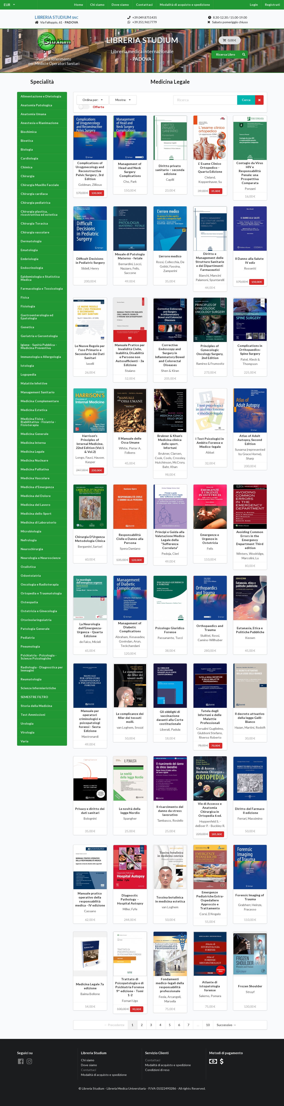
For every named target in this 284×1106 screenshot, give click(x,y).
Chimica (26, 167)
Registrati (272, 4)
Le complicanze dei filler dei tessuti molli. (130, 718)
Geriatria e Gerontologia (39, 336)
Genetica (27, 327)
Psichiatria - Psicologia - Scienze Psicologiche (39, 656)
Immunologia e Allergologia (41, 357)
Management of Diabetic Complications (130, 627)
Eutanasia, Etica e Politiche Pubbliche (250, 630)
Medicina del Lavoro (35, 504)
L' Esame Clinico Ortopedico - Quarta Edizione (210, 167)
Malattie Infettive (34, 383)
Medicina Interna (33, 442)
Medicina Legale (32, 451)
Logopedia (28, 374)
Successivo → (226, 1025)
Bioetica (27, 140)
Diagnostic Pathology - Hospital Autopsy (130, 899)
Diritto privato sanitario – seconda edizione (170, 170)
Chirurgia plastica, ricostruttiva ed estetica (39, 213)
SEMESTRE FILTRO (34, 697)
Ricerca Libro (232, 54)
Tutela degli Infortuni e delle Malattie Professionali (210, 717)
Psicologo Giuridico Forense (170, 630)
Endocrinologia (32, 268)
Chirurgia (27, 176)
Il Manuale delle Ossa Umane (130, 440)
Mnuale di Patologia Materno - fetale (130, 256)
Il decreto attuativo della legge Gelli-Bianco (250, 718)
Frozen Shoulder (250, 986)
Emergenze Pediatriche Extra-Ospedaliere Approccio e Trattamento (210, 900)
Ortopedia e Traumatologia (41, 593)
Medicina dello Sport (36, 513)
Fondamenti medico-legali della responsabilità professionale (170, 985)
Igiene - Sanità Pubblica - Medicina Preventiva (39, 346)
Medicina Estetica (34, 410)
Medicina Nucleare (34, 460)
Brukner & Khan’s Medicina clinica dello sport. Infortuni (170, 442)
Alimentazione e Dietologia (41, 96)
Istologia (27, 365)
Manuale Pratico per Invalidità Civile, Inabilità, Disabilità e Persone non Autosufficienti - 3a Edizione (130, 355)
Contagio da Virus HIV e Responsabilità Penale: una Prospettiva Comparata (250, 173)
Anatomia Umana (33, 114)
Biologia (27, 149)
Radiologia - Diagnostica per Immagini (42, 668)
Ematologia (29, 250)
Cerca (246, 100)
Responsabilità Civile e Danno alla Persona (130, 539)
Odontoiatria (31, 575)
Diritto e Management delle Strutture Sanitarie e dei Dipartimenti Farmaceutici (210, 262)
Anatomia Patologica (36, 105)
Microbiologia (31, 531)
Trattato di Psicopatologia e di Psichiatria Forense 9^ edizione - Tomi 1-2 (130, 987)
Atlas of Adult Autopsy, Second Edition (250, 440)
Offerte (98, 107)
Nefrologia (29, 540)
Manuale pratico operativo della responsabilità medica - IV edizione (90, 899)
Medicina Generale (34, 434)
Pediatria (28, 637)
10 (208, 1025)
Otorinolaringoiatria (36, 620)
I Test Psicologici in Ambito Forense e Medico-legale (210, 442)
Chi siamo (97, 4)
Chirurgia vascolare (35, 232)
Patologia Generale (35, 629)
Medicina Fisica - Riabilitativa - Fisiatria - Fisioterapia (38, 422)
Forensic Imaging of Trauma (250, 897)
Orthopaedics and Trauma (210, 628)
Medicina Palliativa (35, 469)
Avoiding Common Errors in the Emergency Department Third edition (250, 540)
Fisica (25, 297)
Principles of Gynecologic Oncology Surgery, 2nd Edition (210, 352)
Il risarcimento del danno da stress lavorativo (170, 811)
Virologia (27, 732)
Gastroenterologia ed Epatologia (37, 316)
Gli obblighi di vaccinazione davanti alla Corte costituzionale (170, 718)
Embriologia (29, 259)
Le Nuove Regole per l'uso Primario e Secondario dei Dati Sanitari (90, 352)
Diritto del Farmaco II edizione (250, 811)
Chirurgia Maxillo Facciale (40, 185)
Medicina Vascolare (35, 478)
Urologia (27, 723)
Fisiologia (28, 306)
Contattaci (144, 4)
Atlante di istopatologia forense (210, 986)
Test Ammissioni (33, 714)
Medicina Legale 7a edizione (90, 986)
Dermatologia (31, 241)
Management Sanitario (38, 392)
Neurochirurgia (32, 549)
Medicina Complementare (40, 401)
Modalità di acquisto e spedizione (185, 4)
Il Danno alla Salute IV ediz (250, 260)
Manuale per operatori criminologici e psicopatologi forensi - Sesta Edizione (90, 721)
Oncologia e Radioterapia (40, 584)
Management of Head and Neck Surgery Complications (130, 170)
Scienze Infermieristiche (38, 688)
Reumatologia (31, 679)
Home (78, 4)
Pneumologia (30, 646)
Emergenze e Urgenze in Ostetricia (210, 539)
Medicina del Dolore (36, 496)
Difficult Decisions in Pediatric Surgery (90, 260)
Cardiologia (29, 158)
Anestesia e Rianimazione (39, 123)
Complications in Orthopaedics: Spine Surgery (250, 349)
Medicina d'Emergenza (37, 487)
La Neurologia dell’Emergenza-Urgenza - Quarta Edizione (90, 630)
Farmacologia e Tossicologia (42, 288)
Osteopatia (29, 602)
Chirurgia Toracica (34, 223)
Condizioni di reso (157, 1070)
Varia (24, 741)
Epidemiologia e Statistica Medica (40, 278)
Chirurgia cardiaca (34, 194)
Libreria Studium (56, 17)
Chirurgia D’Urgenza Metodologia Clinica (90, 539)
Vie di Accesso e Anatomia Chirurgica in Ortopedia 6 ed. (210, 809)
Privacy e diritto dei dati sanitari (90, 811)
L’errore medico (170, 256)
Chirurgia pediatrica (35, 202)
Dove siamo (120, 4)
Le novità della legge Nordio (130, 811)
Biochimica (29, 132)
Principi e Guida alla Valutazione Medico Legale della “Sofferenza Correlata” (170, 540)
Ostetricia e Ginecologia (39, 611)
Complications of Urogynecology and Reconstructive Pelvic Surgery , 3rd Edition (90, 171)
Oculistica (28, 567)
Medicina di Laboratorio (38, 522)
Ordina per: (92, 98)
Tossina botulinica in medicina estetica (170, 899)
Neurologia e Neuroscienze (41, 558)
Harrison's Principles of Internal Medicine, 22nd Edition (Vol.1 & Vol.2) (90, 444)
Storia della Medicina (36, 706)
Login (254, 4)
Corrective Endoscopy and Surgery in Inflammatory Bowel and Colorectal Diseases (170, 355)
